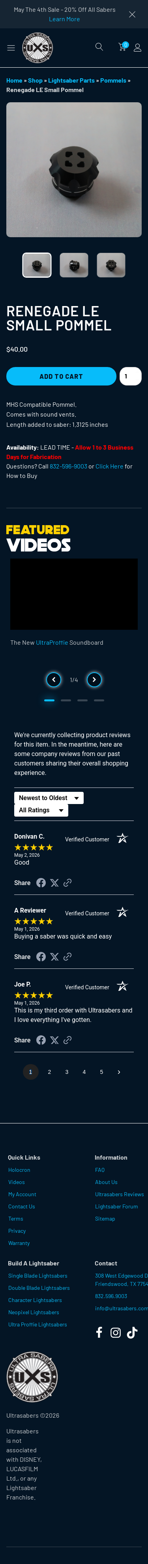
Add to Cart (61, 376)
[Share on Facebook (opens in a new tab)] (41, 883)
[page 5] (102, 1072)
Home (14, 80)
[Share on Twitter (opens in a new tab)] (54, 883)
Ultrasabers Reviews (119, 1194)
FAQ (100, 1169)
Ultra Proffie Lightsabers (37, 1324)
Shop (35, 80)
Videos (16, 1182)
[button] (11, 47)
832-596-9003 (68, 466)
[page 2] (49, 1072)
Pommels (113, 80)
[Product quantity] (131, 376)
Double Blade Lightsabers (39, 1287)
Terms (15, 1218)
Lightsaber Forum (116, 1206)
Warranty (19, 1242)
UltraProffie (52, 642)
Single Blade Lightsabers (37, 1275)
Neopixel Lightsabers (33, 1312)
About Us (106, 1182)
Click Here (110, 466)
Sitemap (105, 1218)
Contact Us (21, 1206)
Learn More (64, 18)
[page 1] (31, 1072)
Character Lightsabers (35, 1300)
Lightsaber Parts (71, 80)
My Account (22, 1194)
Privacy (17, 1230)
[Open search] (99, 46)
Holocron (19, 1169)
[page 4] (84, 1072)
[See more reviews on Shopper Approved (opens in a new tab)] (67, 883)
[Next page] (119, 1072)
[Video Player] (74, 594)
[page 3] (67, 1072)
